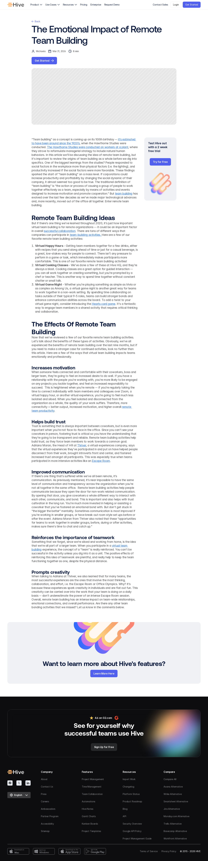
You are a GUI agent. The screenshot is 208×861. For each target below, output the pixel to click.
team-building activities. (86, 234)
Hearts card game (103, 303)
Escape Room (101, 460)
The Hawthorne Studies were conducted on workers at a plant (87, 147)
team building (123, 193)
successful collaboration (59, 231)
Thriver (81, 445)
